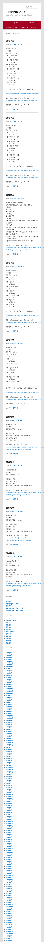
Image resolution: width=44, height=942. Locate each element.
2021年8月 (9, 776)
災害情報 (8, 629)
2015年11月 (9, 931)
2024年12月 (9, 689)
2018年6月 (9, 862)
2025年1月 (9, 686)
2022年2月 (9, 763)
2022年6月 (9, 754)
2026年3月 (9, 655)
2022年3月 (9, 760)
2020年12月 (9, 794)
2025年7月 (9, 673)
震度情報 (10, 195)
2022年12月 (9, 740)
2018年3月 (9, 868)
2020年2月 (9, 817)
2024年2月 (9, 711)
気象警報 (10, 417)
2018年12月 (9, 848)
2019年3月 (9, 841)
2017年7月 (9, 886)
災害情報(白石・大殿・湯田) (14, 610)
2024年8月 (9, 698)
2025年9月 (9, 668)
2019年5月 (9, 837)
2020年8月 (9, 803)
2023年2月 (9, 736)
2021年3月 (9, 788)
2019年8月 (9, 830)
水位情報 (8, 627)
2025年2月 (9, 684)
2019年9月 (9, 828)
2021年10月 (9, 772)
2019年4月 (9, 839)
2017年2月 (9, 898)
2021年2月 (9, 790)
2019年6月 (9, 835)
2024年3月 (9, 709)
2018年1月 (9, 873)
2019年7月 (9, 832)
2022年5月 (9, 756)
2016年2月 (9, 925)
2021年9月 (9, 774)
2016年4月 (9, 920)
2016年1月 (9, 927)
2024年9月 (9, 695)
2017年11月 (9, 877)
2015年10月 (9, 934)
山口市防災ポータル (12, 27)
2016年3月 (9, 922)
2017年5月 (9, 891)
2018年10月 (9, 853)
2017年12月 (9, 875)
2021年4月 (9, 785)
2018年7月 (9, 859)
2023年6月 (9, 729)
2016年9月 (9, 909)
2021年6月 (9, 781)
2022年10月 (9, 745)
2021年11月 (9, 770)
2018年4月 (9, 866)
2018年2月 (9, 871)
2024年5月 (9, 704)
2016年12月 (9, 902)
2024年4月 (9, 707)
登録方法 (31, 23)
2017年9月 (9, 882)
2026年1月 (9, 659)
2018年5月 (9, 864)
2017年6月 (9, 889)
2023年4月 (9, 734)
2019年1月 (9, 846)
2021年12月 (9, 767)
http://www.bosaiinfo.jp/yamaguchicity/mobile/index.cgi (22, 93)
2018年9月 (9, 855)
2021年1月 (9, 792)
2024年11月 (9, 691)
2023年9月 (9, 722)
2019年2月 (9, 844)
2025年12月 (9, 662)
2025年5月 (9, 677)
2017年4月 (9, 893)
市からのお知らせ (11, 620)
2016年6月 (9, 916)
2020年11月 (9, 796)
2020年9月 (9, 801)
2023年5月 (9, 731)
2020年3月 (9, 814)
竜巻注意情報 (10, 631)
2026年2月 (9, 657)
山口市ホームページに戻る (28, 27)
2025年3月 (9, 682)
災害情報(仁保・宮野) (12, 604)
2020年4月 (9, 812)
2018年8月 (9, 857)
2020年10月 (9, 799)
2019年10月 (9, 826)
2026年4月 (9, 653)
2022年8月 (9, 749)
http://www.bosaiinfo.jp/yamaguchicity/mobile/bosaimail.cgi (23, 100)
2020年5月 (9, 810)
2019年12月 (9, 821)
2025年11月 (9, 664)
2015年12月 (9, 929)
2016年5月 (9, 918)
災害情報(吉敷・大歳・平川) (14, 608)
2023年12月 (9, 716)
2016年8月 (9, 911)
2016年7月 (9, 913)
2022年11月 (9, 743)
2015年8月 (9, 938)
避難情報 (8, 636)
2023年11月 (9, 718)
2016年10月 (9, 907)
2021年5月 (9, 783)
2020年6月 (9, 808)
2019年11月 (9, 823)
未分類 (8, 623)
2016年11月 (9, 904)
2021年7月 (9, 778)
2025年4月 (9, 680)
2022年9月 (9, 747)
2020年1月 (9, 819)
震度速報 (8, 643)
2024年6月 (9, 702)
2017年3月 (9, 895)
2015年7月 (9, 940)
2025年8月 (9, 671)
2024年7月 (9, 700)
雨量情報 (8, 638)
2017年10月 (9, 880)
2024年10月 (9, 693)
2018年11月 (9, 850)
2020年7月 (9, 805)
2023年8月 (9, 725)
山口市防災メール (16, 12)
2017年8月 (9, 884)
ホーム (8, 23)
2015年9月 (9, 936)
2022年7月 (9, 752)
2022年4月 (9, 758)
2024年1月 (9, 713)
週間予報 (10, 41)
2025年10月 (9, 666)
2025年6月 (9, 675)
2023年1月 (9, 738)
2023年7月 (9, 727)
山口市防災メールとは (19, 23)
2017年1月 (9, 900)
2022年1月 (9, 765)
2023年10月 (9, 720)
